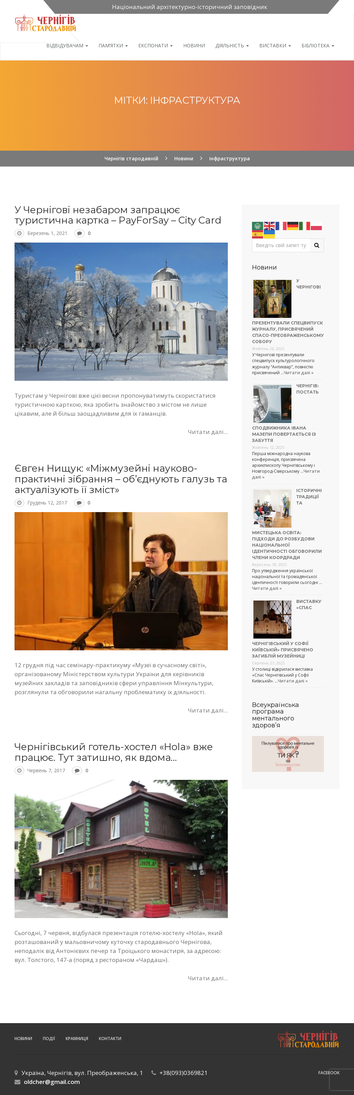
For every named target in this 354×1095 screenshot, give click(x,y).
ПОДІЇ (49, 1038)
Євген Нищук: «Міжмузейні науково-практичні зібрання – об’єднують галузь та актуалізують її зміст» (121, 478)
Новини (194, 45)
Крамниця (77, 1038)
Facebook (328, 1073)
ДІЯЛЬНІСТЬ (232, 45)
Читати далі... (208, 432)
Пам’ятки (113, 45)
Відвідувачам (67, 45)
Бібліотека (317, 45)
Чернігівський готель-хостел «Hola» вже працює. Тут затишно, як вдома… (114, 752)
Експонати (155, 45)
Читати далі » (299, 373)
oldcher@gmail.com (52, 1082)
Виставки (275, 45)
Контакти (110, 1038)
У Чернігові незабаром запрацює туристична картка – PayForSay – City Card (118, 215)
